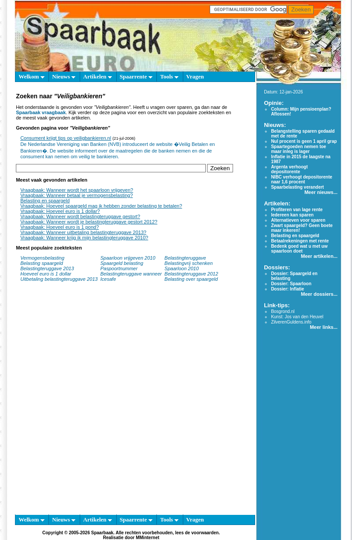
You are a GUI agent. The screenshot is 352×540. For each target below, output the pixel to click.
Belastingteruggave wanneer (131, 273)
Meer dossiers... (319, 294)
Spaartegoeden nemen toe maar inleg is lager (298, 149)
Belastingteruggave (185, 258)
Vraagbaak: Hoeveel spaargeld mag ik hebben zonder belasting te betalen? (101, 206)
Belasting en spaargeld (45, 200)
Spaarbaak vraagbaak (41, 112)
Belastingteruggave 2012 (191, 273)
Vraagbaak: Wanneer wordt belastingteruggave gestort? (80, 216)
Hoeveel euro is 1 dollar (45, 273)
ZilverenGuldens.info (291, 322)
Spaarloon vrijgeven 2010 (128, 258)
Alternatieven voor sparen (298, 220)
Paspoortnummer (118, 268)
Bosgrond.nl (282, 311)
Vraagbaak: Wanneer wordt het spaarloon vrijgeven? (76, 190)
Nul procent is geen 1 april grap (304, 141)
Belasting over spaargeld (191, 279)
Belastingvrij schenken (188, 263)
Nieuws (63, 76)
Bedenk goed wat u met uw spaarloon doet (299, 248)
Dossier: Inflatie (287, 289)
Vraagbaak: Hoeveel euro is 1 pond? (59, 227)
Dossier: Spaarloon (291, 283)
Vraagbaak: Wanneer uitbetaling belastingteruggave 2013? (83, 232)
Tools (169, 76)
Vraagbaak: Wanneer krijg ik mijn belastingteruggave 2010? (84, 237)
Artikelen (97, 76)
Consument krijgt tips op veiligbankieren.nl (65, 138)
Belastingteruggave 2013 (47, 268)
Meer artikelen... (319, 256)
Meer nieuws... (320, 192)
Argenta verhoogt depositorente (289, 169)
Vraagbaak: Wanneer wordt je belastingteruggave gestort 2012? (88, 221)
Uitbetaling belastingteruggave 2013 (59, 279)
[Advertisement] (107, 402)
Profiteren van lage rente (296, 209)
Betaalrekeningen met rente (300, 240)
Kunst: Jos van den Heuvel (297, 316)
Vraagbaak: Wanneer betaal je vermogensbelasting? (76, 195)
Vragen (195, 76)
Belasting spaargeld (41, 263)
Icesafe (108, 279)
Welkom (31, 76)
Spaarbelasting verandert (297, 187)
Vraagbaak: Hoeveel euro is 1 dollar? (60, 211)
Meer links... (323, 327)
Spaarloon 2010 (182, 268)
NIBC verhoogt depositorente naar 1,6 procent (301, 179)
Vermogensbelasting (42, 258)
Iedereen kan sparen (292, 214)
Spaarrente (136, 76)
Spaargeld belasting (121, 263)
